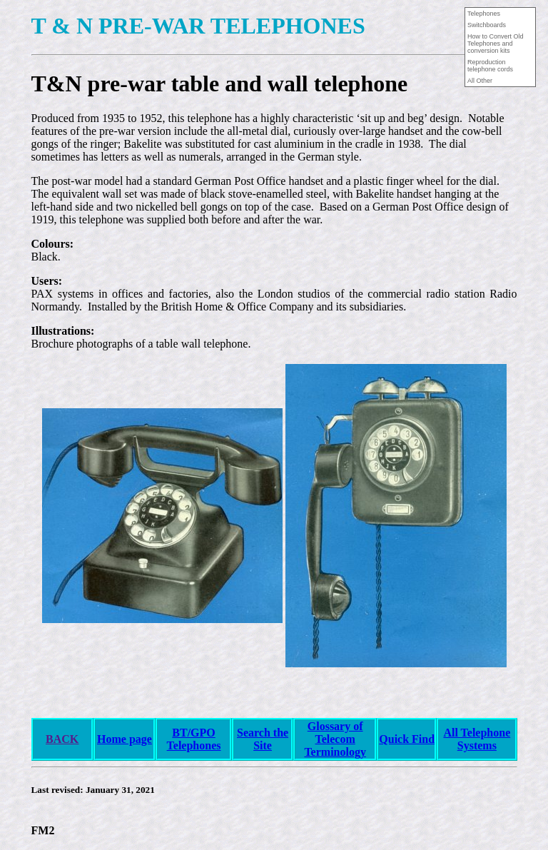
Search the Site (262, 739)
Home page (124, 739)
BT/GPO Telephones (194, 739)
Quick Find (407, 739)
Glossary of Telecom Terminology (335, 739)
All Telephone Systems (476, 739)
